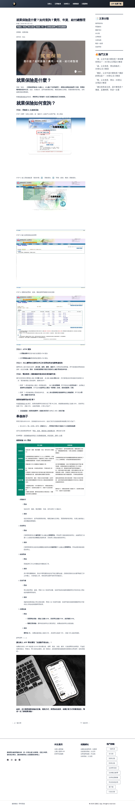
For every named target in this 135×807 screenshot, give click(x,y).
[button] (116, 4)
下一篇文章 (85, 723)
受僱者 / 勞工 (40, 27)
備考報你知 (99, 23)
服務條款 (15, 804)
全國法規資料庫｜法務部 (89, 749)
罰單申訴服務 (58, 754)
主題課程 (85, 4)
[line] (15, 760)
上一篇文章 (16, 723)
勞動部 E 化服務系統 (30, 110)
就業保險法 (23, 97)
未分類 (97, 33)
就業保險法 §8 (23, 404)
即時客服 (22, 804)
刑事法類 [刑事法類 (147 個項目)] (112, 758)
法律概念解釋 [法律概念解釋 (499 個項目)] (113, 773)
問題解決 (98, 27)
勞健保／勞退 (21, 27)
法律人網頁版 (58, 749)
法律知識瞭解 (61, 27)
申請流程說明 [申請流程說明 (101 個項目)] (113, 782)
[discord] (19, 760)
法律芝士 (67, 4)
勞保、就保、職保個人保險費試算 (44, 431)
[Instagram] (12, 760)
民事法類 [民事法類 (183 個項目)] (112, 763)
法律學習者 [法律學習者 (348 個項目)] (113, 768)
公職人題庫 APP (59, 751)
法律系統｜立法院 (86, 756)
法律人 (49, 4)
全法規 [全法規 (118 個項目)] (111, 754)
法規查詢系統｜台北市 (88, 751)
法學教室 (98, 37)
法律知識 (98, 40)
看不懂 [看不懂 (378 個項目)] (111, 787)
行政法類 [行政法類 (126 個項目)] (112, 792)
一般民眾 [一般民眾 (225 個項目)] (112, 749)
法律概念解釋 (50, 27)
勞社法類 (31, 27)
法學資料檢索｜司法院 (88, 754)
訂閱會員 (58, 4)
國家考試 (98, 30)
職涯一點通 (99, 43)
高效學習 (98, 47)
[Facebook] (8, 760)
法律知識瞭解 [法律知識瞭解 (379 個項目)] (113, 777)
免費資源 (76, 4)
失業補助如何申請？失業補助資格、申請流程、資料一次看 (43, 436)
